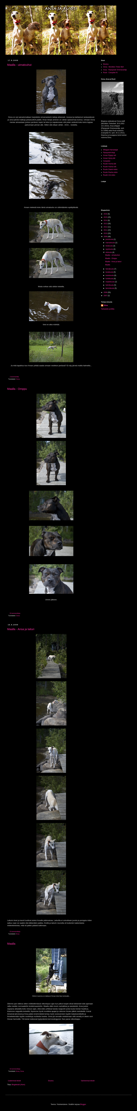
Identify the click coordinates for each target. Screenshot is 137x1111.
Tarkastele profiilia (107, 309)
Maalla (11, 943)
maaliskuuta (110, 282)
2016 (106, 214)
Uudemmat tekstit (14, 1081)
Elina (106, 305)
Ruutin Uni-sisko (109, 175)
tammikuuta (110, 288)
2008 (106, 292)
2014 (106, 220)
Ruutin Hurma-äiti (109, 164)
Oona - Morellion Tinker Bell (113, 67)
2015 (106, 217)
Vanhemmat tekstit (88, 1081)
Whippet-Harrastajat (110, 150)
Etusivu (51, 1081)
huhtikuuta (110, 279)
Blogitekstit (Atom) (18, 1085)
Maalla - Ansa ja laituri (20, 629)
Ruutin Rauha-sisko (110, 172)
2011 (106, 230)
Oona (18, 379)
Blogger (83, 1104)
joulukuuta (110, 239)
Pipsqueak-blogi (109, 153)
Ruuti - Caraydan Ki (110, 73)
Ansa (17, 934)
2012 (106, 227)
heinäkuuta (110, 269)
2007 (106, 296)
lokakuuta (109, 246)
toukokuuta (110, 275)
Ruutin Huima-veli (109, 167)
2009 (106, 237)
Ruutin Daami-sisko (110, 169)
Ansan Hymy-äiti (109, 158)
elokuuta (109, 252)
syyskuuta (109, 249)
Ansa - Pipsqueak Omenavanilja (115, 70)
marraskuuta (110, 243)
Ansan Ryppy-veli (109, 155)
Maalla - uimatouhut (19, 64)
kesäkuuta (110, 272)
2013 (106, 224)
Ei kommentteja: (15, 613)
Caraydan (106, 161)
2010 (106, 233)
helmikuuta (110, 285)
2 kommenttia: (15, 377)
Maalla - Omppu (17, 388)
